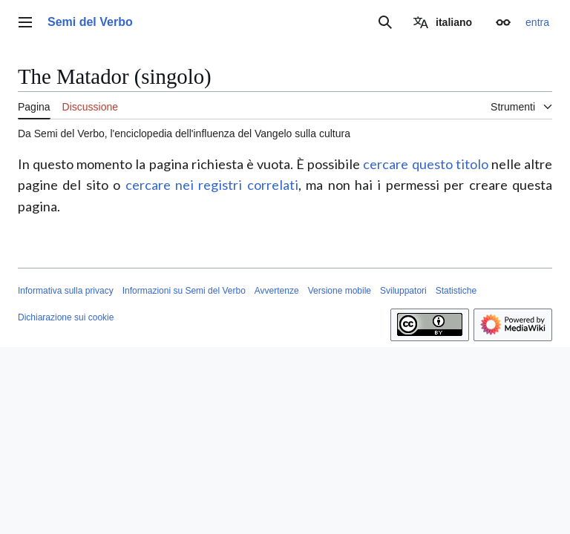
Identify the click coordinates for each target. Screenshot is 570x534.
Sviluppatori (403, 291)
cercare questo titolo (425, 164)
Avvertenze (277, 291)
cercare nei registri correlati (211, 185)
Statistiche (456, 291)
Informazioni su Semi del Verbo (184, 291)
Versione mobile (339, 291)
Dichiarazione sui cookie (66, 317)
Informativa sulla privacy (66, 291)
